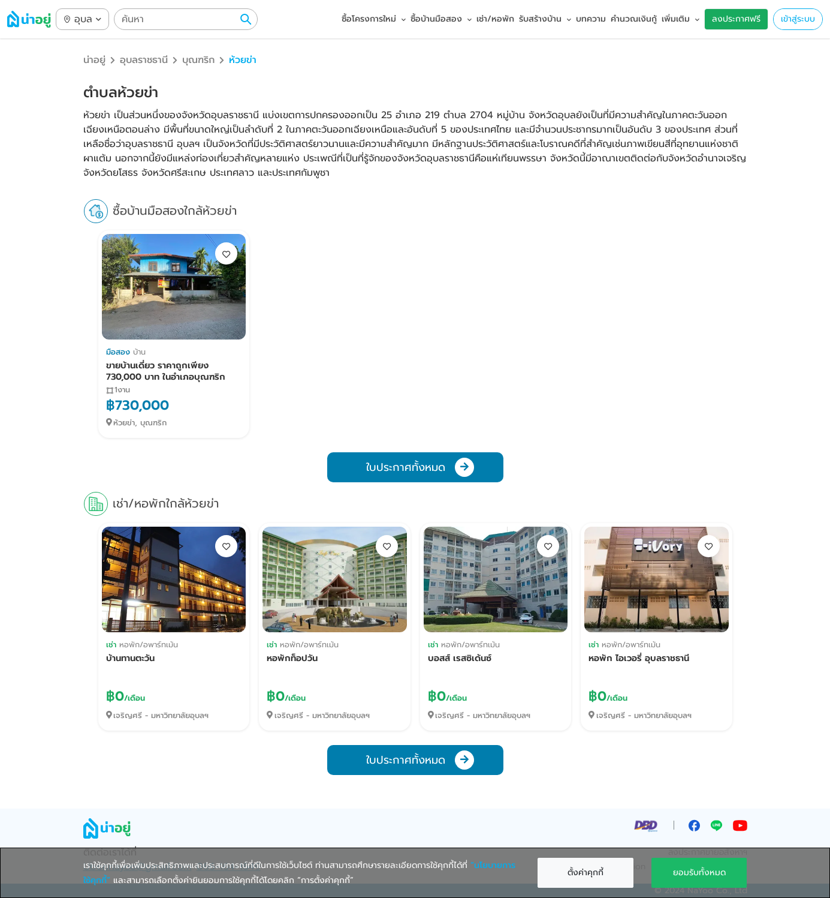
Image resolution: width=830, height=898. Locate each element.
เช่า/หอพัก (495, 19)
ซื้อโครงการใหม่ (374, 19)
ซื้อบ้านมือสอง (441, 19)
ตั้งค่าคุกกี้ (585, 872)
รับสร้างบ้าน (545, 19)
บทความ (591, 19)
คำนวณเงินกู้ (634, 19)
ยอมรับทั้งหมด (699, 872)
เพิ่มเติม (680, 19)
